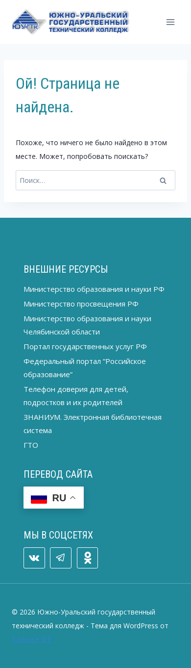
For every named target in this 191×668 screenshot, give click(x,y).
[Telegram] (61, 558)
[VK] (34, 558)
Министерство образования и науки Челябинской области (87, 324)
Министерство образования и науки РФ (94, 289)
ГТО (31, 445)
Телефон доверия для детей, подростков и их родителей (76, 395)
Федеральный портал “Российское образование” (85, 367)
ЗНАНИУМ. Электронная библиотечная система (93, 423)
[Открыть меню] (170, 21)
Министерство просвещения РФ (81, 303)
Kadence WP (32, 639)
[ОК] (87, 558)
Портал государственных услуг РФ (85, 346)
